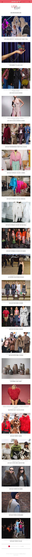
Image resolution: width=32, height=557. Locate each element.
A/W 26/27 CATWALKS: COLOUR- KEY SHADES (16, 251)
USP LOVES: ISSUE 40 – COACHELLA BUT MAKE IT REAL (16, 39)
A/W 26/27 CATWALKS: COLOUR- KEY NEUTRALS (16, 224)
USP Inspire (12, 37)
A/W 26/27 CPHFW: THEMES (16, 436)
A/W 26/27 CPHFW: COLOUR (16, 541)
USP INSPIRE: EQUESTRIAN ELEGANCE (16, 277)
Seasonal (10, 63)
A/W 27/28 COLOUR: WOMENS (16, 92)
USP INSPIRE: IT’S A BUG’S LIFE (16, 65)
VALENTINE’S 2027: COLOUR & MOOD (16, 409)
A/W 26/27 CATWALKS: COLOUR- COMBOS (16, 172)
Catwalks (11, 145)
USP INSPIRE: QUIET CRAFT (16, 381)
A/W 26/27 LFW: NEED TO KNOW (16, 329)
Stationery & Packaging (24, 406)
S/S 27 (12, 406)
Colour (9, 89)
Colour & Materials (15, 89)
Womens (17, 90)
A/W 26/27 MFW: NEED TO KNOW (16, 303)
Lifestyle (17, 405)
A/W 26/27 (6, 145)
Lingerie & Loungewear (24, 117)
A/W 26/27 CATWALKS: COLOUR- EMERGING (16, 198)
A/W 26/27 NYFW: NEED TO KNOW (16, 355)
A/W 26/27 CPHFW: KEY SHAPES (16, 488)
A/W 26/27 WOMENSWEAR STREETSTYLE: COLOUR (16, 146)
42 (21, 546)
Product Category (24, 89)
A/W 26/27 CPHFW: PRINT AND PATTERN (16, 462)
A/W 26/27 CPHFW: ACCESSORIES (16, 515)
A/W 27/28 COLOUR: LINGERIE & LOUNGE (16, 120)
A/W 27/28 (5, 89)
